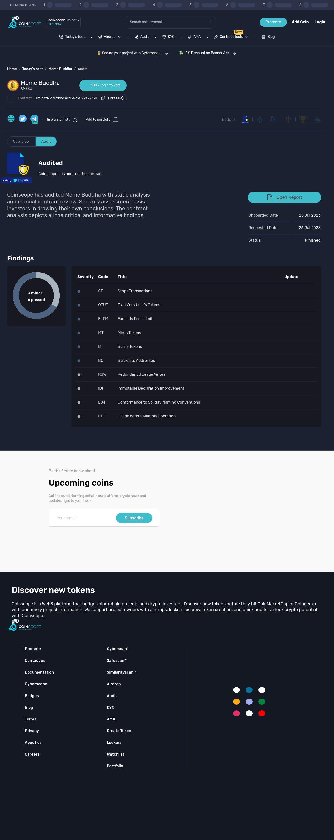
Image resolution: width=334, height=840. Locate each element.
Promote (273, 22)
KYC (110, 707)
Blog (29, 707)
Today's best (32, 69)
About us (33, 742)
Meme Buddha (60, 69)
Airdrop (114, 684)
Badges (229, 119)
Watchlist (115, 754)
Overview (21, 141)
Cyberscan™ (118, 649)
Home (12, 69)
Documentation (39, 672)
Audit (82, 69)
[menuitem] (72, 37)
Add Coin (300, 22)
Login (320, 22)
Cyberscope (36, 684)
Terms (30, 719)
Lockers (114, 742)
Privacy (32, 731)
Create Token (119, 731)
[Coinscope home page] (24, 22)
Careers (32, 754)
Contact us (35, 660)
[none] (110, 37)
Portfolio (115, 766)
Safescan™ (117, 660)
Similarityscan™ (121, 672)
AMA (111, 719)
